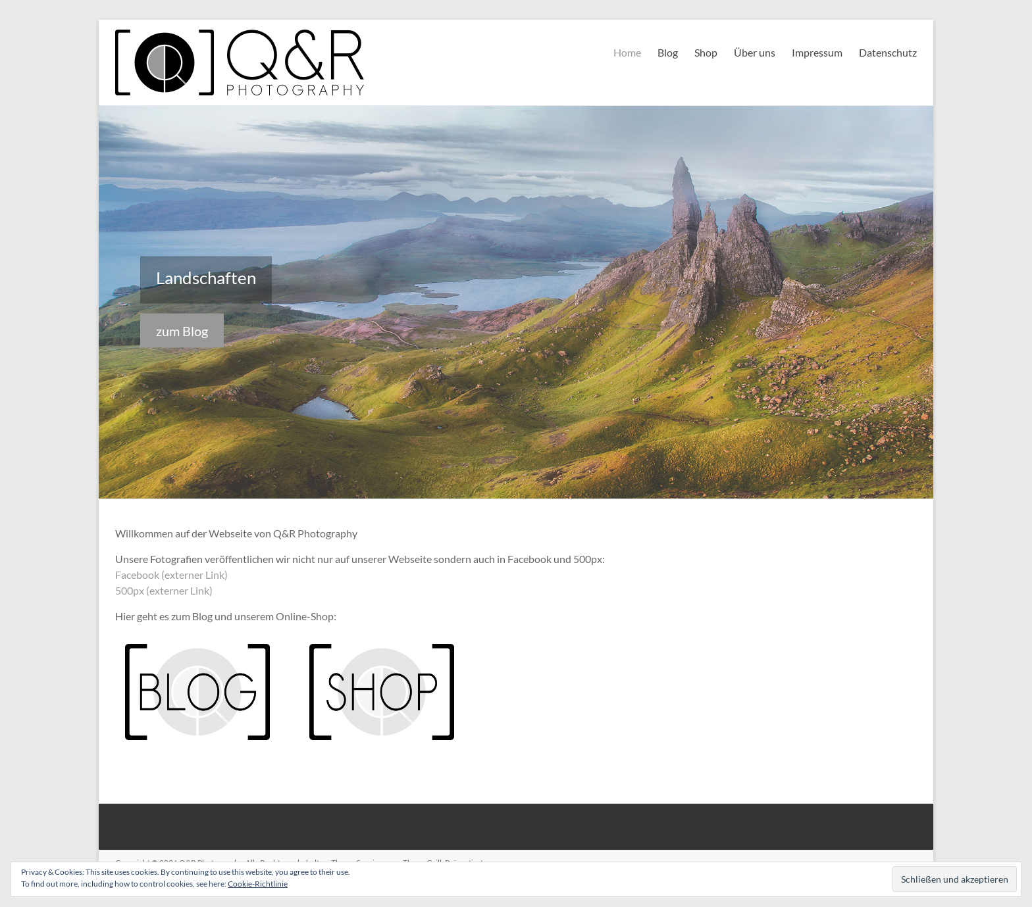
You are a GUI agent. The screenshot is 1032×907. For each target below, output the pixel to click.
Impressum (817, 52)
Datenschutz (888, 52)
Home (627, 52)
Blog (668, 52)
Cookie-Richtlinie (258, 884)
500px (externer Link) (164, 590)
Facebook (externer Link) (171, 574)
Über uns (754, 52)
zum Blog (182, 331)
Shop (705, 52)
